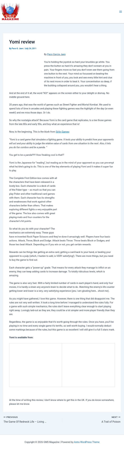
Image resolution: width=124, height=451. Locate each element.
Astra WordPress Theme (87, 442)
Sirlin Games (62, 131)
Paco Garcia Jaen (56, 54)
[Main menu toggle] (120, 11)
